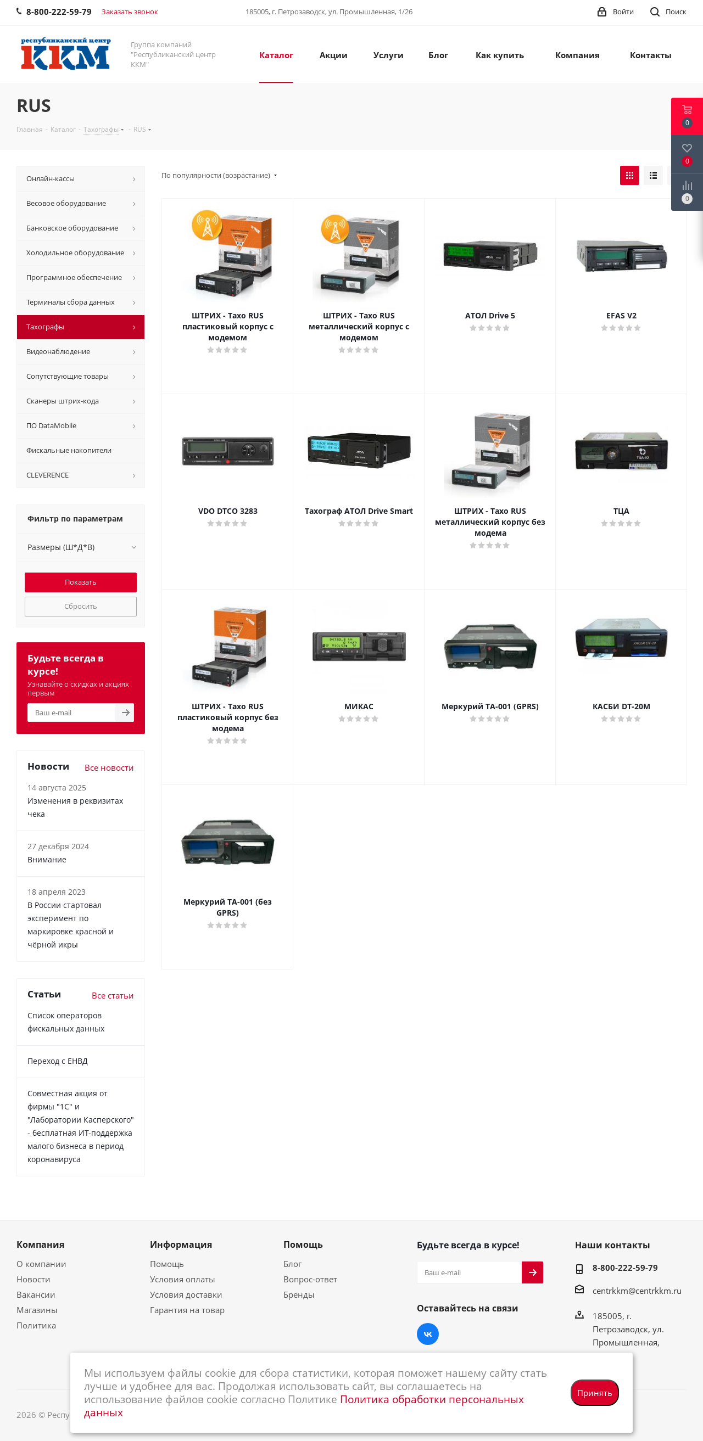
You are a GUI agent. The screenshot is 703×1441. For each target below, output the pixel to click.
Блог (292, 1263)
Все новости (109, 767)
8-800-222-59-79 (625, 1267)
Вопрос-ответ (310, 1279)
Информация (181, 1244)
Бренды (299, 1294)
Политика (36, 1325)
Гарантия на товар (187, 1309)
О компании (41, 1263)
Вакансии (35, 1294)
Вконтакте (428, 1334)
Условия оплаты (182, 1279)
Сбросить (80, 606)
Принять (594, 1392)
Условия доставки (186, 1294)
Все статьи (113, 995)
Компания (40, 1244)
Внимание (46, 859)
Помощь (167, 1263)
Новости (33, 1279)
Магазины (37, 1309)
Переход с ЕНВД (57, 1061)
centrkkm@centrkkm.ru (637, 1290)
